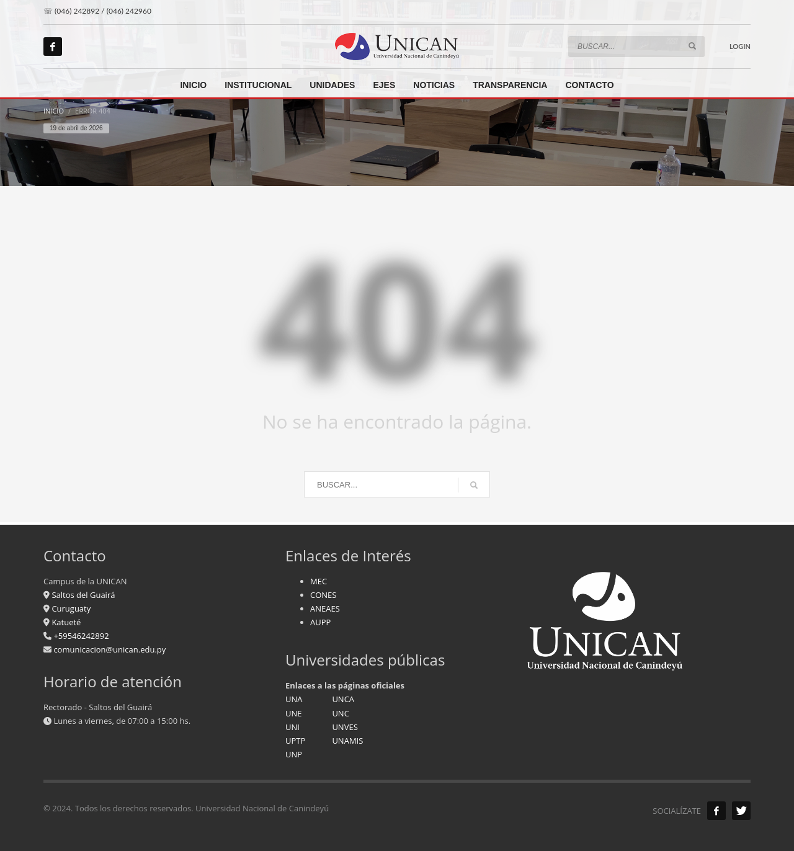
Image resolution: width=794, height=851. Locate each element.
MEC (318, 581)
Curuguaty (70, 608)
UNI (292, 727)
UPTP (295, 740)
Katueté (65, 622)
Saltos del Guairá (83, 594)
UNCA (343, 699)
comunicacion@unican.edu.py (109, 649)
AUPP (320, 622)
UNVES (344, 727)
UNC (340, 713)
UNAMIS (347, 740)
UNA (294, 699)
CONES (323, 594)
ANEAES (325, 608)
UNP (293, 754)
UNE (293, 713)
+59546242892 (80, 635)
